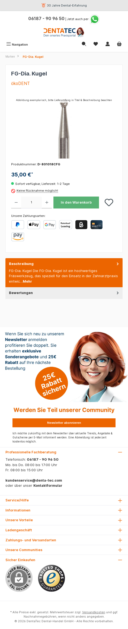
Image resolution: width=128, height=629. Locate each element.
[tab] (64, 272)
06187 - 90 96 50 (46, 18)
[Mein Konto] (108, 44)
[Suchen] (84, 44)
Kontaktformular (47, 485)
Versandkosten (93, 612)
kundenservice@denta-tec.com (33, 480)
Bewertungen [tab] (64, 293)
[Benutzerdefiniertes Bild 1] (51, 578)
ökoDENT (20, 83)
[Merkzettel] (96, 44)
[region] (64, 128)
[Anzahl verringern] (16, 202)
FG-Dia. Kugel (33, 57)
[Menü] (17, 44)
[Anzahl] (31, 202)
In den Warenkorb (76, 202)
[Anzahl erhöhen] (47, 202)
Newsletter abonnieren (64, 423)
